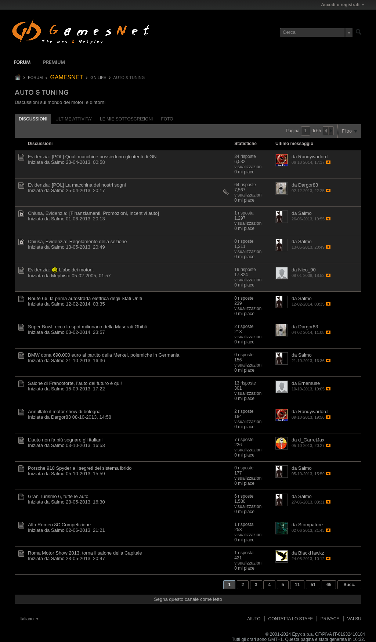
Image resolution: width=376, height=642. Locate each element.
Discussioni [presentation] (33, 119)
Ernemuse (309, 383)
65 (328, 584)
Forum (22, 62)
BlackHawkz (311, 553)
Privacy (330, 618)
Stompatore (310, 524)
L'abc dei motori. (76, 270)
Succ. (349, 584)
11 (297, 584)
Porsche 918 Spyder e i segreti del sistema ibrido (80, 468)
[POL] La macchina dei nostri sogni (89, 185)
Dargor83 (308, 185)
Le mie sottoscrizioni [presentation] (126, 119)
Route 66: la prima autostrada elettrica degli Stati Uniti (85, 298)
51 (313, 584)
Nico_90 (307, 270)
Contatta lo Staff (290, 618)
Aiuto (253, 618)
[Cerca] (316, 32)
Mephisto (60, 275)
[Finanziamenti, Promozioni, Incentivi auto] (114, 213)
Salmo (58, 162)
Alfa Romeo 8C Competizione (59, 524)
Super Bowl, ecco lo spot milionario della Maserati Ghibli (87, 326)
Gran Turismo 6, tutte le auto (58, 496)
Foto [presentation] (167, 119)
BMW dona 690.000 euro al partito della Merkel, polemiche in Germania (104, 355)
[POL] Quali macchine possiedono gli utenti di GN (104, 156)
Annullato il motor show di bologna (64, 411)
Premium (54, 62)
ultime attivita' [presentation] (73, 119)
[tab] (33, 118)
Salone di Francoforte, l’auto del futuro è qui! (75, 383)
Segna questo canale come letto (188, 599)
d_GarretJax (311, 440)
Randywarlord (313, 156)
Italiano (29, 618)
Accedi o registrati (342, 4)
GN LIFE (98, 77)
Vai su (354, 618)
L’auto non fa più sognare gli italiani (65, 440)
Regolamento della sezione (98, 241)
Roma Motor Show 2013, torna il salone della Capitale (85, 553)
